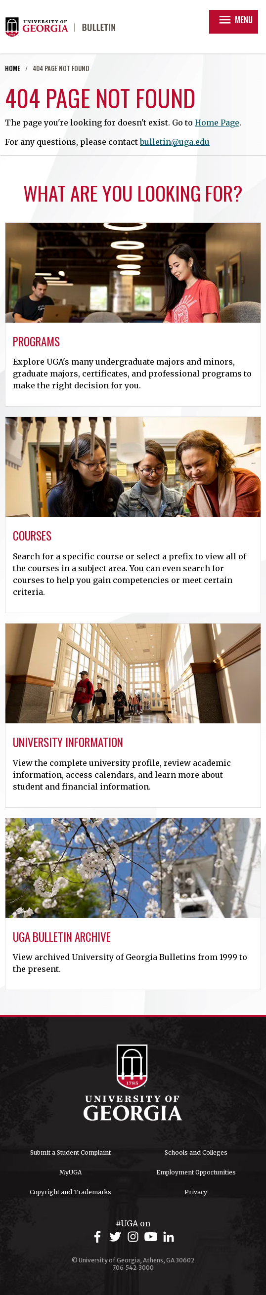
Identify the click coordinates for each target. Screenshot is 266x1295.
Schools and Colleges (196, 1152)
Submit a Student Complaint (70, 1152)
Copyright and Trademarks (70, 1192)
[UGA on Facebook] (99, 1237)
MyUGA (70, 1172)
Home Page (217, 122)
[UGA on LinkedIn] (168, 1237)
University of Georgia (133, 1083)
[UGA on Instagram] (134, 1237)
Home (12, 68)
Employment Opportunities (196, 1172)
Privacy (195, 1192)
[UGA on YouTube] (152, 1237)
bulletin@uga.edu (175, 142)
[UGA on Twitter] (117, 1237)
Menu (235, 19)
